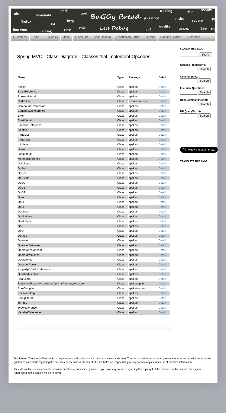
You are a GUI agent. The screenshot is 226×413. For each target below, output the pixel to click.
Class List (81, 37)
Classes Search (170, 37)
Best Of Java (102, 37)
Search (204, 69)
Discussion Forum (128, 37)
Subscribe (193, 37)
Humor (150, 37)
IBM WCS (51, 37)
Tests (35, 37)
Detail (162, 86)
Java (66, 37)
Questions (20, 37)
